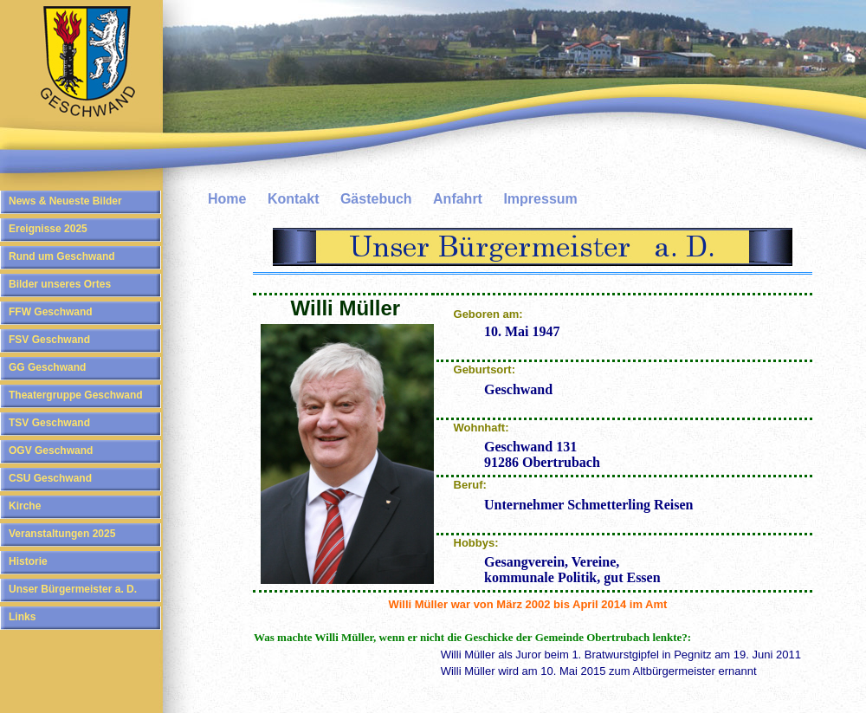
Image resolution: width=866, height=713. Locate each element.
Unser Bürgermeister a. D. (73, 589)
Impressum (540, 198)
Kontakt (294, 198)
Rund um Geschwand (62, 256)
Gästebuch (376, 198)
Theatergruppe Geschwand (76, 395)
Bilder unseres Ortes (60, 284)
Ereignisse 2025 (48, 229)
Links (22, 617)
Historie (28, 561)
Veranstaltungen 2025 (62, 534)
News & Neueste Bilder (65, 201)
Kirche (25, 506)
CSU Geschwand (50, 478)
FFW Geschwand (51, 312)
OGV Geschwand (51, 450)
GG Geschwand (47, 367)
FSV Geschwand (49, 340)
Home (227, 198)
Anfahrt (457, 198)
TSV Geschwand (49, 423)
